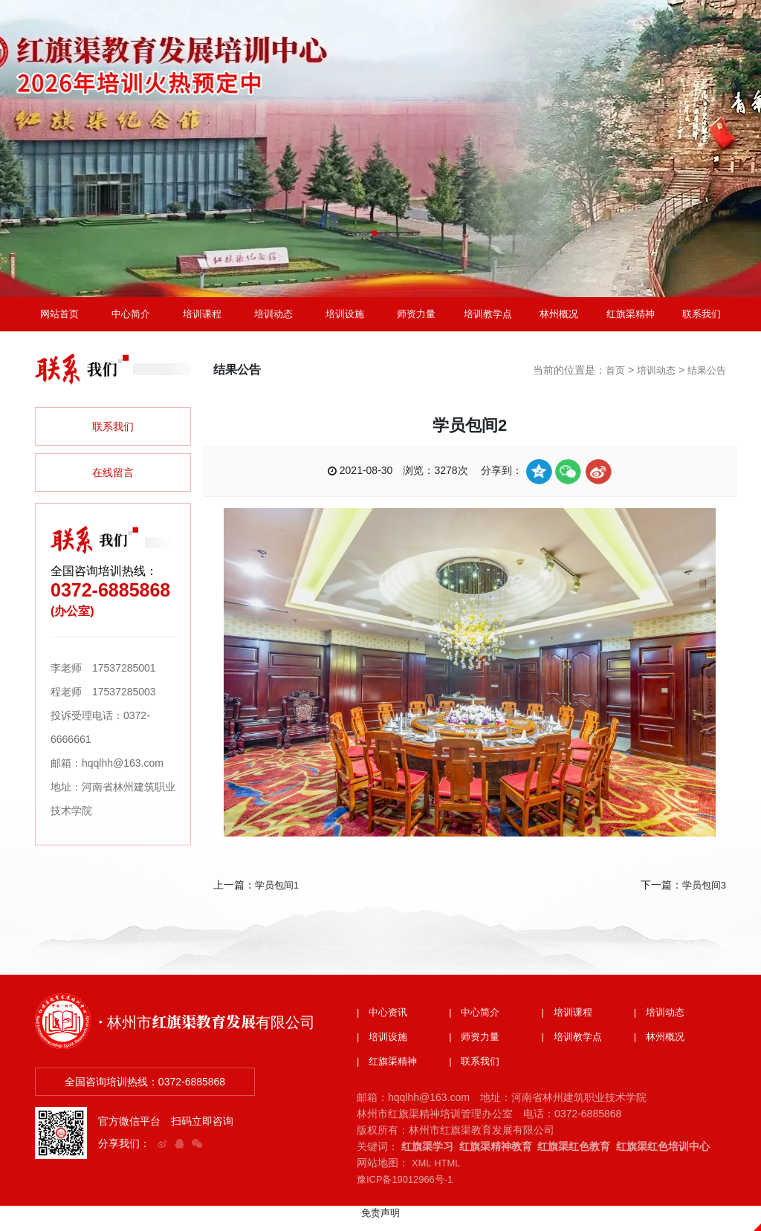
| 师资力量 (476, 1048)
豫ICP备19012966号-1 (409, 1191)
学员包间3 (702, 895)
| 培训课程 (569, 1023)
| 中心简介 (476, 1023)
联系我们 (701, 319)
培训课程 (202, 319)
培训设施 (345, 319)
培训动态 (273, 319)
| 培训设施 (384, 1048)
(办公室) (72, 621)
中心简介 (131, 319)
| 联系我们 (476, 1073)
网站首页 (59, 319)
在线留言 (113, 483)
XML (422, 1174)
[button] (375, 233)
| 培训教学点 (574, 1048)
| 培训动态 (661, 1023)
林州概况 (559, 319)
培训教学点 (488, 319)
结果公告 (705, 380)
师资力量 (416, 319)
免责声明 (380, 1224)
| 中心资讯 (384, 1023)
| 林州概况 (661, 1048)
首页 (608, 380)
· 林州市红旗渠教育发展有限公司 (217, 1030)
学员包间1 (278, 895)
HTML (449, 1174)
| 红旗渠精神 (389, 1073)
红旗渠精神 (630, 319)
